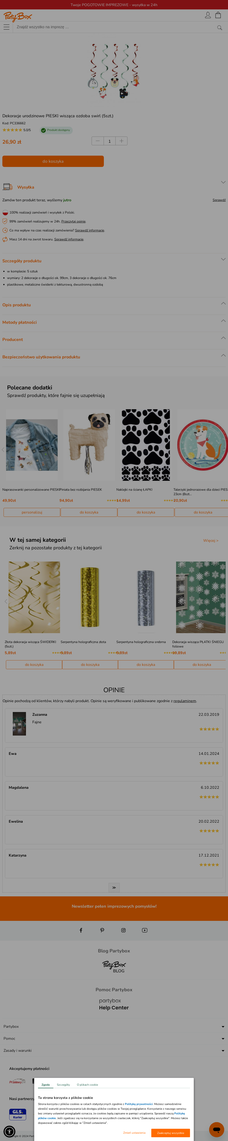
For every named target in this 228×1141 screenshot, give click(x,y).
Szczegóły (63, 1085)
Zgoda (46, 1085)
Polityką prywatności (139, 1104)
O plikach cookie (87, 1085)
